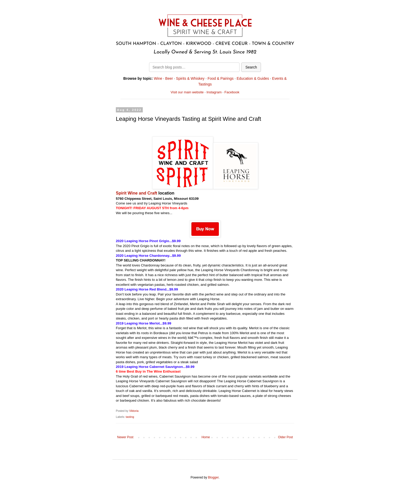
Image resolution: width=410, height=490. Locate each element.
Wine (158, 78)
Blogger (213, 477)
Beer (169, 78)
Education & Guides (253, 78)
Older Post (285, 437)
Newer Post (125, 437)
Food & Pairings (221, 78)
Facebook (231, 92)
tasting (130, 416)
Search (251, 67)
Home (206, 437)
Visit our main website (187, 92)
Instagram (214, 92)
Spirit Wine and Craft (137, 193)
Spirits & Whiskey (190, 78)
